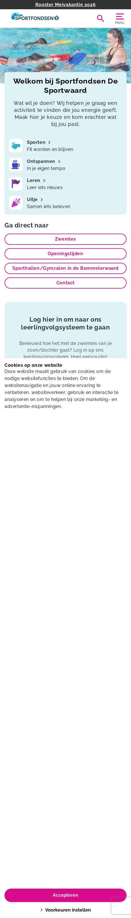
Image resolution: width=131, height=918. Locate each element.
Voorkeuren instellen (65, 910)
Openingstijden (65, 253)
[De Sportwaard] (35, 18)
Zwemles (65, 239)
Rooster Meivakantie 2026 (65, 4)
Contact (65, 282)
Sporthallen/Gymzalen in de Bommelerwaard (65, 268)
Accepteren (65, 895)
